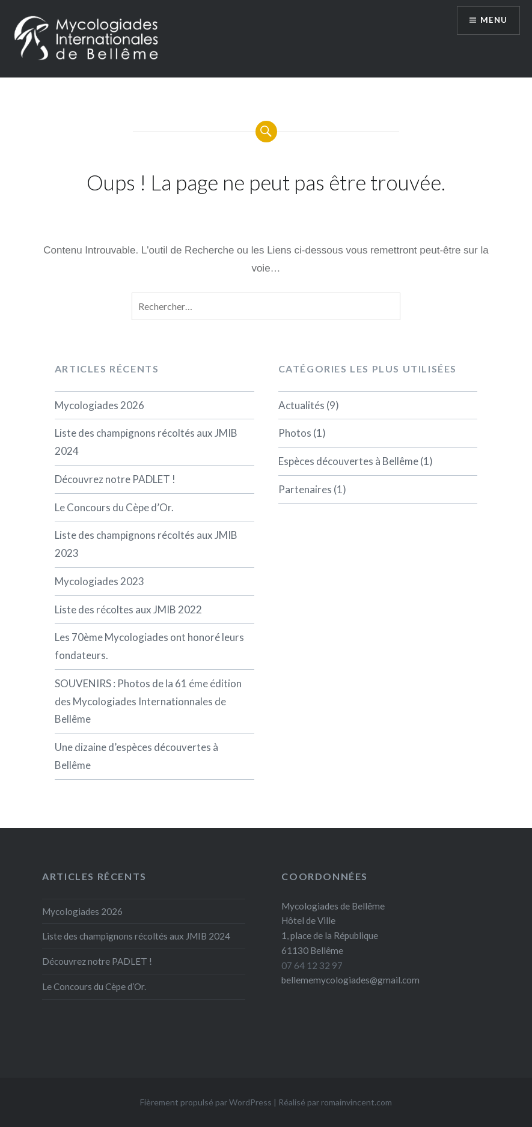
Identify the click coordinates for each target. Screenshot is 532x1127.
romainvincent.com (356, 1102)
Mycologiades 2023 (99, 581)
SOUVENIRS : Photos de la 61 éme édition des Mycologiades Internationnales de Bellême (148, 701)
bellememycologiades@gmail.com (350, 979)
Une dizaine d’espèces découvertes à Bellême (136, 756)
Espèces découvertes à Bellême (348, 461)
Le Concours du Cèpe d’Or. (114, 507)
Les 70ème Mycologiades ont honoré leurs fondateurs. (149, 646)
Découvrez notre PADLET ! (115, 479)
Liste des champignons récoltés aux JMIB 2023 (146, 544)
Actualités (301, 405)
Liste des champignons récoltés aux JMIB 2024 (146, 442)
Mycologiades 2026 (99, 405)
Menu (492, 21)
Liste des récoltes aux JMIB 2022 (128, 609)
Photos (294, 433)
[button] (87, 38)
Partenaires (305, 489)
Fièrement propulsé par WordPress (206, 1102)
